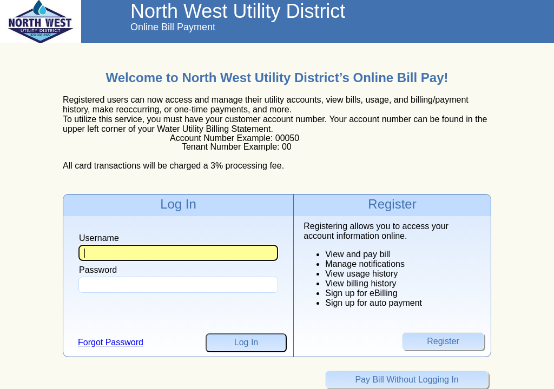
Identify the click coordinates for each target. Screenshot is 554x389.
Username (99, 238)
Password (98, 269)
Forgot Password (110, 342)
